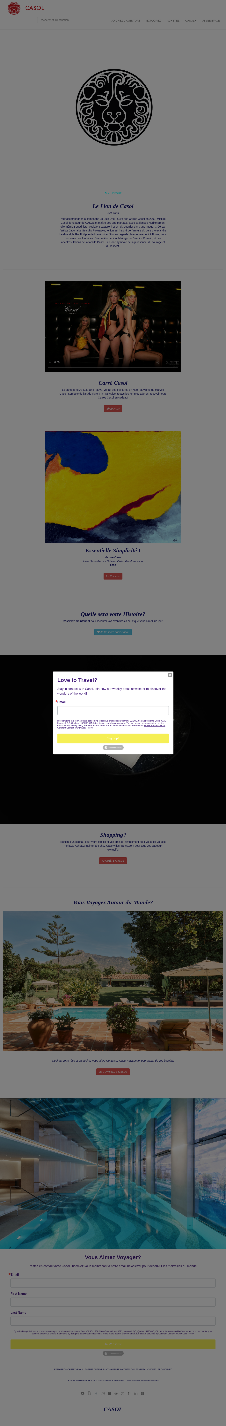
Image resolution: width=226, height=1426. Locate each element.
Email (61, 702)
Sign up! (113, 738)
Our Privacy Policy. (84, 728)
